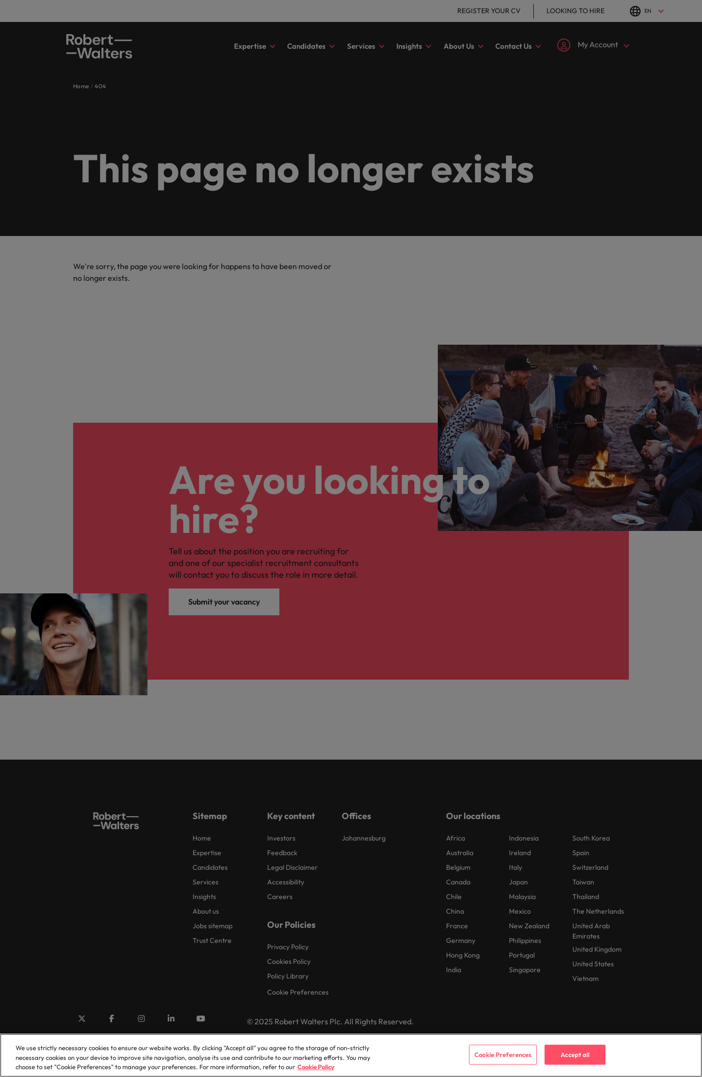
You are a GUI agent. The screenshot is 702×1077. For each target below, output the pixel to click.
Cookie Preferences (502, 1062)
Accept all (575, 1062)
